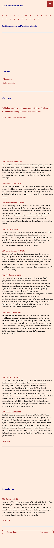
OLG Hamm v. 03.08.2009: (11, 183)
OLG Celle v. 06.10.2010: (11, 229)
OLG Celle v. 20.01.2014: (11, 377)
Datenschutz (11, 532)
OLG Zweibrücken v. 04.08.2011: (14, 251)
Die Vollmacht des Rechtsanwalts (14, 118)
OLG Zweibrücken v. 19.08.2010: (14, 202)
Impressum (44, 532)
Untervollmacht (9, 83)
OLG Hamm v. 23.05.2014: (11, 412)
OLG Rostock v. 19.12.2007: (12, 162)
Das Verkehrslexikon (12, 5)
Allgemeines (7, 79)
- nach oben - (6, 441)
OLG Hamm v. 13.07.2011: (11, 312)
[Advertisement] (27, 54)
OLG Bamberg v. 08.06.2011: (12, 275)
